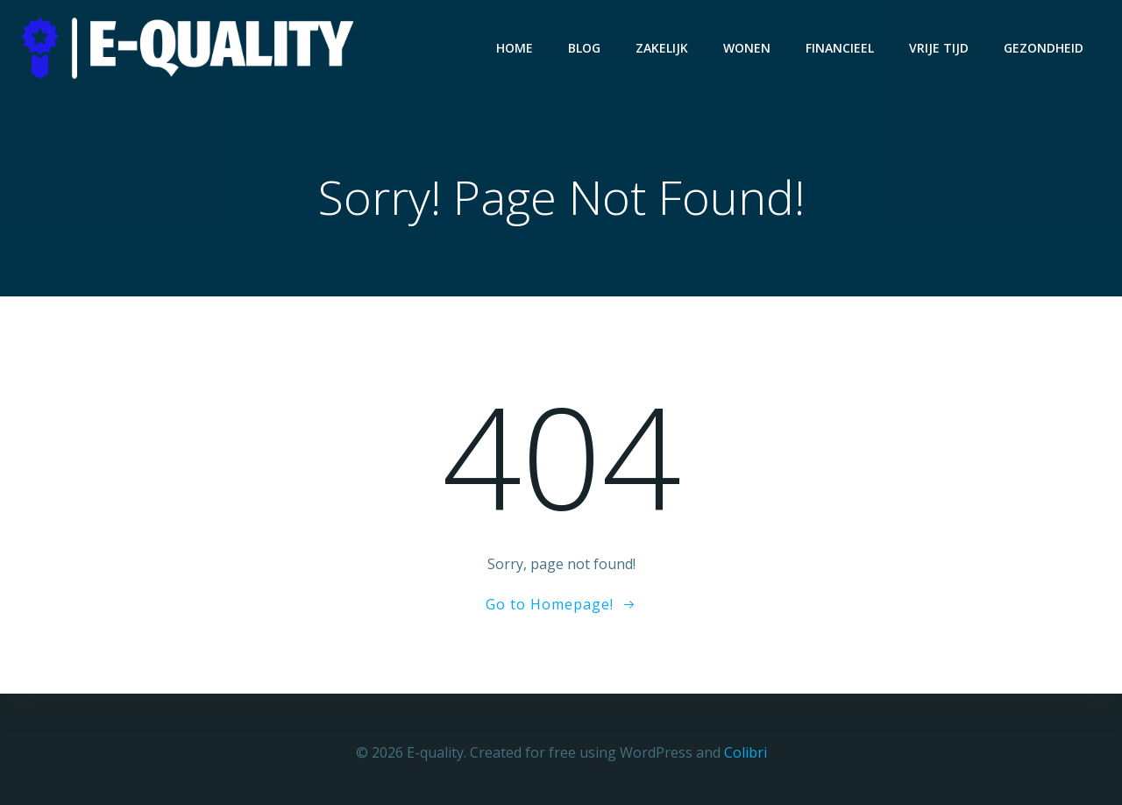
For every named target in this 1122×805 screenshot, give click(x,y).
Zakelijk (662, 47)
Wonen (746, 47)
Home (514, 47)
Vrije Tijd (939, 47)
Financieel (840, 47)
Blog (584, 47)
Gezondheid (1043, 47)
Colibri (745, 752)
